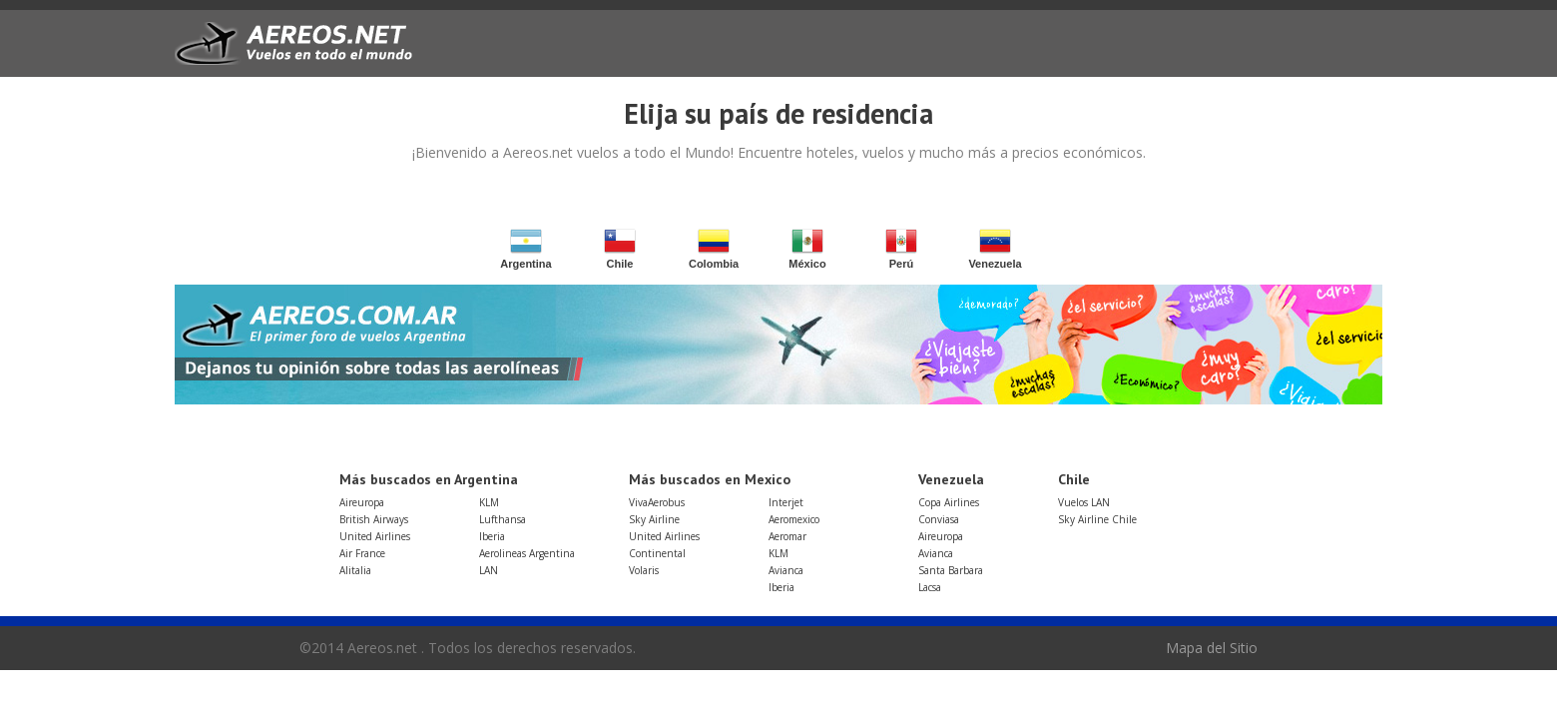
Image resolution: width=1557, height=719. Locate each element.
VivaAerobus (657, 502)
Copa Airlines (948, 502)
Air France (362, 553)
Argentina (525, 249)
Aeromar (787, 536)
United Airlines (374, 536)
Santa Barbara (950, 570)
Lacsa (929, 587)
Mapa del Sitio (1212, 647)
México (806, 249)
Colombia (714, 249)
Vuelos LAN (1084, 502)
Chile (620, 249)
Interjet (786, 502)
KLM (489, 502)
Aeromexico (794, 519)
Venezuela (994, 249)
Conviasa (938, 519)
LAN (488, 570)
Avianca (786, 570)
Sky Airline (654, 519)
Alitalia (355, 570)
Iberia (492, 536)
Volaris (644, 570)
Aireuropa (361, 502)
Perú (901, 249)
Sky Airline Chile (1097, 519)
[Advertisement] (1009, 51)
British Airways (373, 519)
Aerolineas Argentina (527, 553)
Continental (657, 553)
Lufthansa (502, 519)
